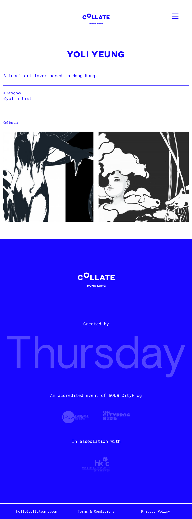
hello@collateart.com (36, 511)
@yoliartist (17, 98)
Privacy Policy (155, 511)
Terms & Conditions (96, 511)
